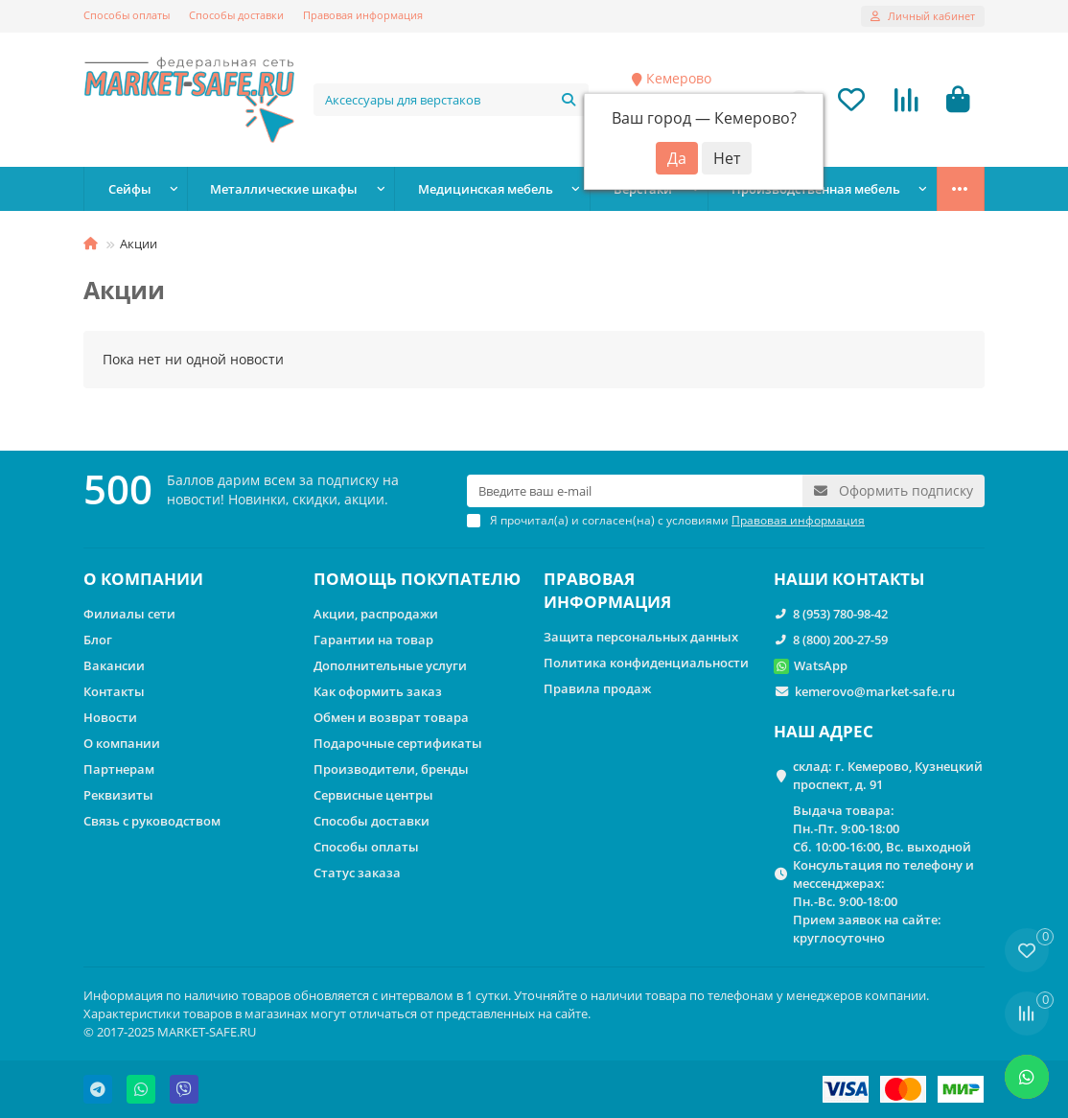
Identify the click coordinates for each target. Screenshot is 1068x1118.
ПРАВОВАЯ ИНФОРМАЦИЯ (607, 590)
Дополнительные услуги (390, 665)
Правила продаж (597, 688)
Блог (97, 639)
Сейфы (129, 189)
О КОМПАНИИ (143, 579)
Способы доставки (236, 15)
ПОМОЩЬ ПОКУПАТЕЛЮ (417, 579)
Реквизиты (118, 795)
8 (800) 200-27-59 (840, 639)
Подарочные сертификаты (397, 743)
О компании (121, 743)
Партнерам (118, 769)
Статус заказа (357, 872)
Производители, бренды (391, 769)
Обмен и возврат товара (391, 717)
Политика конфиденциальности (646, 662)
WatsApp (820, 665)
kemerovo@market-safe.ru (875, 691)
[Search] (451, 99)
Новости (110, 717)
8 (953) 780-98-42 (840, 613)
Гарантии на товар (373, 639)
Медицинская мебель (485, 189)
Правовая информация (363, 15)
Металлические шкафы (284, 189)
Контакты (114, 691)
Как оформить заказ (377, 691)
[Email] (634, 491)
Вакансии (114, 665)
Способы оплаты (126, 15)
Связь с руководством (152, 820)
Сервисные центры (373, 795)
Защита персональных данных (641, 636)
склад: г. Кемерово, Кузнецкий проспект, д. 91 (888, 775)
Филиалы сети (129, 613)
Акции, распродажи (375, 613)
